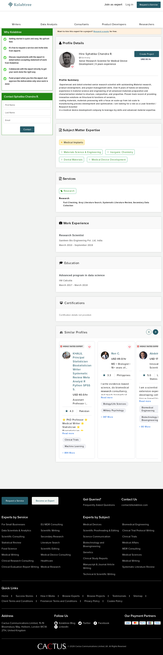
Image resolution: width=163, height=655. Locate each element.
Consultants (81, 24)
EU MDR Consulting (52, 524)
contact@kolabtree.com (134, 505)
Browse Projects (96, 596)
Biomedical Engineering (135, 524)
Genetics (88, 552)
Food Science (9, 548)
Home (5, 596)
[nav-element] (149, 332)
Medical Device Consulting (56, 555)
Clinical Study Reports (95, 558)
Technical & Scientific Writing (99, 574)
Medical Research (50, 567)
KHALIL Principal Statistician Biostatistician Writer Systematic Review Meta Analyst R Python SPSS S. (82, 371)
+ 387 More (107, 416)
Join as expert (113, 4)
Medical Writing (10, 555)
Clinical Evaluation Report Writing (20, 567)
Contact (27, 129)
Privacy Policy (92, 601)
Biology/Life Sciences (114, 404)
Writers (16, 24)
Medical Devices (92, 524)
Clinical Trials (72, 439)
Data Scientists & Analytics (16, 530)
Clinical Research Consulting (18, 561)
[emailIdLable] (27, 120)
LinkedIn (61, 627)
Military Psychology (113, 410)
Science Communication (96, 536)
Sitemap (137, 596)
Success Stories (24, 596)
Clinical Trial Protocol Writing (138, 530)
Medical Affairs (130, 542)
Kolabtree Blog (64, 623)
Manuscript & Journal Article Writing (98, 566)
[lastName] (27, 112)
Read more (68, 433)
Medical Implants (72, 142)
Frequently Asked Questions (99, 505)
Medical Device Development (108, 159)
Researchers (146, 24)
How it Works (47, 596)
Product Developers (114, 24)
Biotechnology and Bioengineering (93, 544)
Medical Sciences (132, 555)
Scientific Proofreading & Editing (101, 530)
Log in (129, 4)
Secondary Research (52, 536)
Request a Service (149, 4)
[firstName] (27, 105)
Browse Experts (71, 596)
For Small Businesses (13, 524)
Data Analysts (49, 24)
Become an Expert (58, 501)
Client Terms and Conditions (17, 601)
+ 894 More (68, 452)
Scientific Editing (50, 548)
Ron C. (115, 353)
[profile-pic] (66, 355)
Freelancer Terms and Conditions (58, 601)
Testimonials (119, 596)
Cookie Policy (114, 601)
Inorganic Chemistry (121, 152)
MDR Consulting (131, 548)
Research (68, 191)
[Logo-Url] (19, 4)
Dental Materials (72, 159)
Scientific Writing (50, 530)
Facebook (101, 623)
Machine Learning (74, 446)
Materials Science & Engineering (82, 152)
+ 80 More (145, 426)
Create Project (147, 54)
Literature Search (50, 542)
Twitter (84, 623)
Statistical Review (11, 542)
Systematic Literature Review (138, 567)
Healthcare (47, 561)
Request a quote (101, 31)
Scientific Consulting (13, 536)
